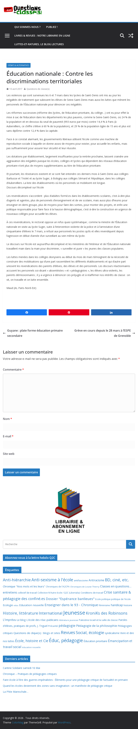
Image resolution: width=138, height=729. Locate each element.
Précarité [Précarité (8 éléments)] (53, 626)
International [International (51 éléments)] (51, 613)
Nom (7, 419)
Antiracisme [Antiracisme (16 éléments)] (96, 580)
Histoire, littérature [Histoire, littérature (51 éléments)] (20, 613)
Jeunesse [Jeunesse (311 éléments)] (74, 612)
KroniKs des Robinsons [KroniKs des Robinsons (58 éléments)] (106, 613)
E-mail (8, 436)
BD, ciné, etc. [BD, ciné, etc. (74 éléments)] (117, 580)
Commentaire (13, 370)
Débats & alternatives (18, 65)
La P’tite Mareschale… (15, 691)
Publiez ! (52, 27)
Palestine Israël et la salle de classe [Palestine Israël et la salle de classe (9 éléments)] (98, 620)
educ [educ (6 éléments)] (16, 605)
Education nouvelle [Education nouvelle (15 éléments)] (31, 605)
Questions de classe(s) (38, 88)
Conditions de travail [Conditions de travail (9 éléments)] (92, 592)
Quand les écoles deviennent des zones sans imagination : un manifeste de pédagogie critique (57, 685)
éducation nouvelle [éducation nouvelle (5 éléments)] (31, 647)
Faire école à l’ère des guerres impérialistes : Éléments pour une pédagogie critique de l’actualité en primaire (65, 680)
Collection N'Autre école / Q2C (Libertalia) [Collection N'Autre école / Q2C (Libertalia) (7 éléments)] (59, 592)
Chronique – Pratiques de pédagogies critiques (30, 674)
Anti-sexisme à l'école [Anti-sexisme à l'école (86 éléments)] (52, 580)
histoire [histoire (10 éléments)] (128, 605)
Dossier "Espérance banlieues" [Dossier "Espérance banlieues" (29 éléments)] (70, 598)
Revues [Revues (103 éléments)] (68, 632)
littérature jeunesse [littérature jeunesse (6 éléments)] (68, 620)
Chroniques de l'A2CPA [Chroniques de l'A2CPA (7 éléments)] (58, 586)
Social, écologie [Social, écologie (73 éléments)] (90, 632)
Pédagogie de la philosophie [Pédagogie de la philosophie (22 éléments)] (96, 626)
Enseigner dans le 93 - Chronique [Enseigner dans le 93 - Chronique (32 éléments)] (71, 605)
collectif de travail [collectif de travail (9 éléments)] (27, 592)
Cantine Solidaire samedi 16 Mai (21, 668)
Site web (8, 454)
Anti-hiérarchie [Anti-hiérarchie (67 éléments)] (17, 579)
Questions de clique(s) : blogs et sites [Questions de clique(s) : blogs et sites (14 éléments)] (36, 633)
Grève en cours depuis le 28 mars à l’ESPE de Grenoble (104, 333)
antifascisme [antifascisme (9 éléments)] (81, 580)
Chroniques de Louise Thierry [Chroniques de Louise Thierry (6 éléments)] (84, 586)
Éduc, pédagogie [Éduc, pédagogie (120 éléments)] (66, 640)
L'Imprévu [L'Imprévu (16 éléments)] (9, 620)
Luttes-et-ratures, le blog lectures (39, 44)
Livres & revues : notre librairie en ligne (42, 35)
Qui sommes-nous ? (27, 27)
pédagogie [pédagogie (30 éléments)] (67, 625)
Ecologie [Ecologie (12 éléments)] (8, 605)
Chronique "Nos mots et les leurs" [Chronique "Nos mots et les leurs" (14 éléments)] (24, 586)
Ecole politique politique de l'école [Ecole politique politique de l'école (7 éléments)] (113, 599)
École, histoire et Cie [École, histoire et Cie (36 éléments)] (31, 640)
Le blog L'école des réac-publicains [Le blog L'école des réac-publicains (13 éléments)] (37, 620)
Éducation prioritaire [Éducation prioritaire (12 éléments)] (95, 641)
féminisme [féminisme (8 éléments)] (104, 605)
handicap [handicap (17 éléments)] (117, 605)
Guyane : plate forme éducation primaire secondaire (33, 333)
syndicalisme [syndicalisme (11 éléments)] (112, 633)
